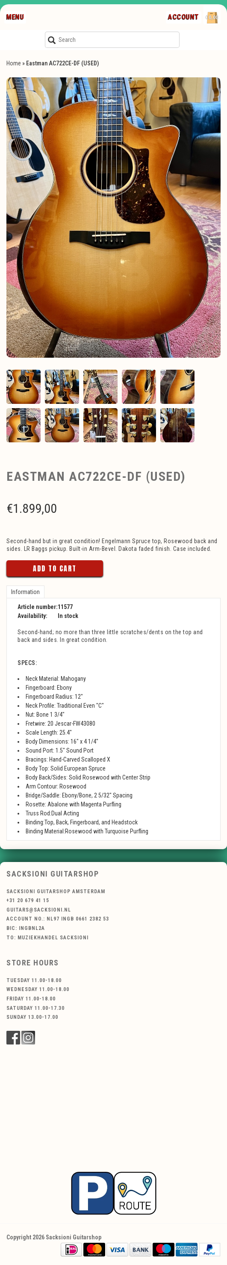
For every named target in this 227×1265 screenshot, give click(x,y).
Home (13, 63)
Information (25, 591)
